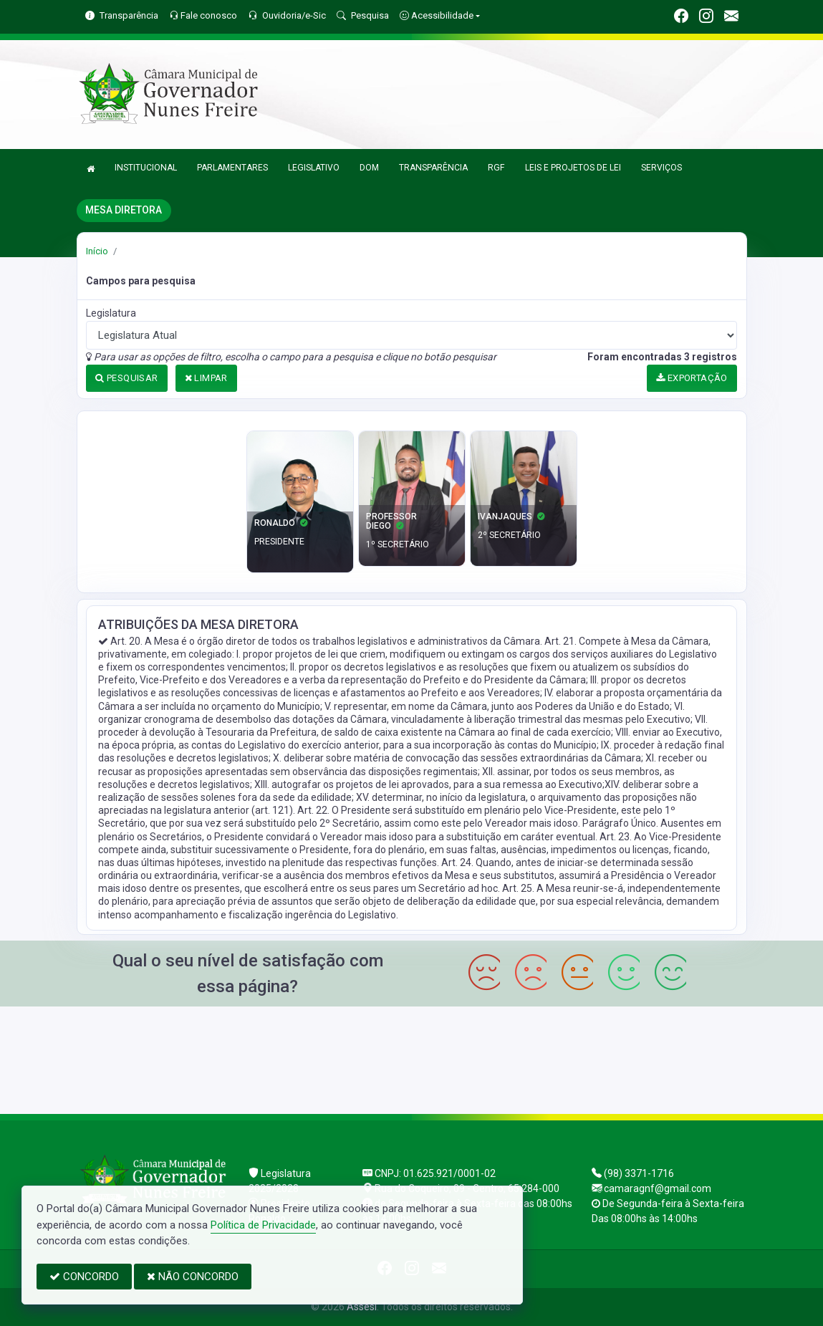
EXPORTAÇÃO (692, 378)
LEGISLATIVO (314, 168)
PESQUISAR (126, 378)
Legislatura (111, 313)
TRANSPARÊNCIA (433, 168)
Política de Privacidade (263, 1225)
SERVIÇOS (661, 168)
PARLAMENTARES (232, 168)
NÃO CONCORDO (193, 1276)
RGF (496, 168)
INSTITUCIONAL (146, 168)
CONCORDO (84, 1276)
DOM (369, 168)
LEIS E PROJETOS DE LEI (573, 168)
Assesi (362, 1306)
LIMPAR (206, 378)
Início (97, 251)
